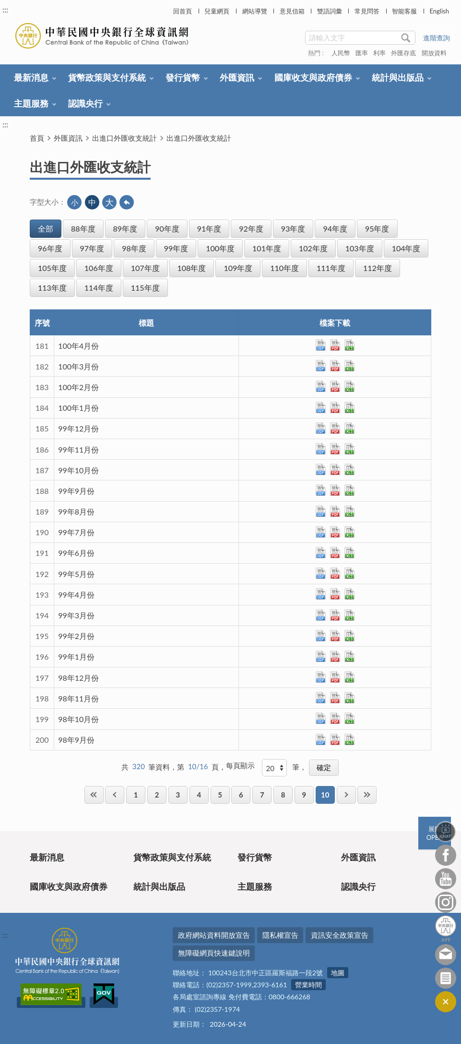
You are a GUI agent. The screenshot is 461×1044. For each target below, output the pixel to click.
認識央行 (85, 103)
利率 (379, 53)
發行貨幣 (182, 77)
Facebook (445, 855)
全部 (45, 228)
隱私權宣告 (280, 935)
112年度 (377, 267)
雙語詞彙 (329, 11)
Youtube (445, 878)
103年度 (359, 248)
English (439, 11)
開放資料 (434, 53)
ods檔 (321, 345)
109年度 (238, 267)
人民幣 (340, 53)
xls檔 (349, 345)
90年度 (167, 228)
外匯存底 (403, 53)
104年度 (406, 248)
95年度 (377, 228)
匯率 (361, 53)
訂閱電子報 (445, 978)
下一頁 (346, 795)
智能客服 (404, 11)
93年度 (293, 228)
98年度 (134, 248)
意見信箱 (292, 11)
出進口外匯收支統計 (124, 138)
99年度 (176, 248)
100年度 (220, 248)
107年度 (145, 267)
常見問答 (367, 11)
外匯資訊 (237, 77)
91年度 (209, 228)
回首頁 (182, 11)
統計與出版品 (398, 77)
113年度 (52, 287)
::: (5, 9)
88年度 (83, 228)
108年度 (191, 267)
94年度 (335, 228)
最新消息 (31, 77)
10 (325, 794)
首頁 (37, 138)
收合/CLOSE (446, 1002)
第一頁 (94, 795)
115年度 (145, 287)
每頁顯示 (240, 765)
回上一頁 (126, 202)
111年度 (331, 267)
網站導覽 (254, 11)
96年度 (50, 248)
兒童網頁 (216, 11)
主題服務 (31, 103)
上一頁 (114, 795)
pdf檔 (335, 345)
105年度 (52, 267)
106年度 (98, 267)
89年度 (125, 228)
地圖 (337, 973)
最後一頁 (367, 795)
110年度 (284, 267)
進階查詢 (436, 38)
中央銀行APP (445, 928)
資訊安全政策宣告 (339, 935)
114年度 (98, 287)
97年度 (92, 248)
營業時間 (308, 985)
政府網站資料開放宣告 (214, 935)
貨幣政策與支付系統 (107, 77)
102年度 (313, 248)
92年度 (251, 228)
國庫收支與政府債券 (313, 77)
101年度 (266, 248)
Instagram (445, 902)
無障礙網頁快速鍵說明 (214, 952)
